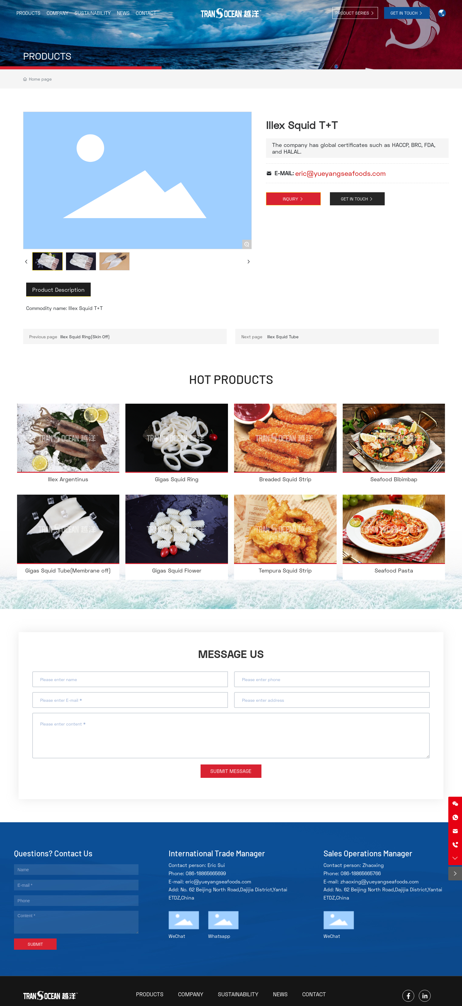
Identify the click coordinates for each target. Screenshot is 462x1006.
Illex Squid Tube (283, 336)
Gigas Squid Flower (176, 570)
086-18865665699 (206, 873)
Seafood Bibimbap (393, 479)
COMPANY (190, 994)
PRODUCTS (47, 56)
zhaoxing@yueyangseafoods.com (379, 881)
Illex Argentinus (68, 479)
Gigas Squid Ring (176, 479)
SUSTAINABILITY (238, 994)
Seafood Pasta (394, 570)
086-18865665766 (361, 873)
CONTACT (314, 994)
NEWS (280, 994)
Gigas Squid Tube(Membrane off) (68, 570)
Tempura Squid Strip (285, 570)
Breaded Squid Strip (285, 479)
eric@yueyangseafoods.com (340, 173)
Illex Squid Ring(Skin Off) (85, 336)
